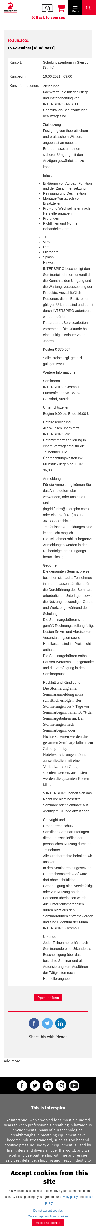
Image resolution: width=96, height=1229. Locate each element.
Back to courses (50, 17)
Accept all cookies (48, 1223)
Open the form (48, 997)
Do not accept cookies (48, 1210)
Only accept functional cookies (48, 1216)
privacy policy (69, 1197)
